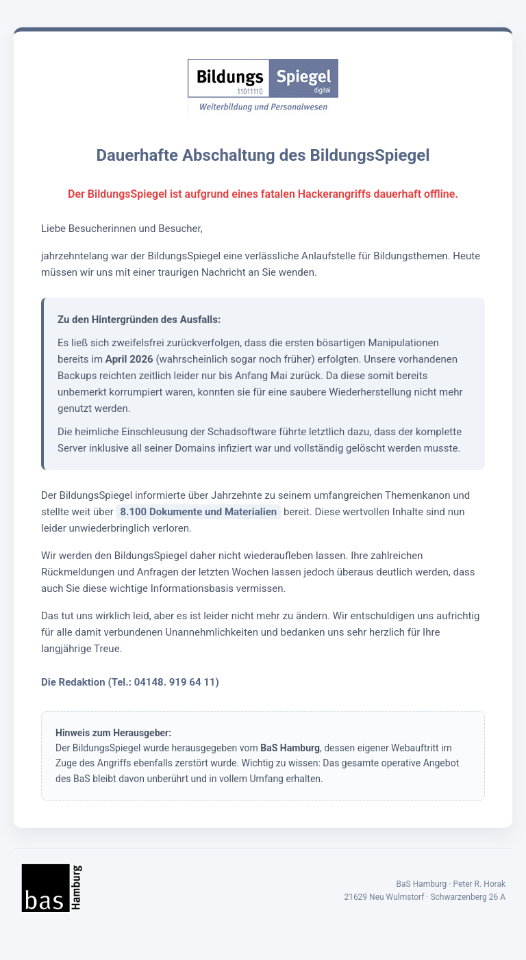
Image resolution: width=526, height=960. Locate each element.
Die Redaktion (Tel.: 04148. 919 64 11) (130, 682)
